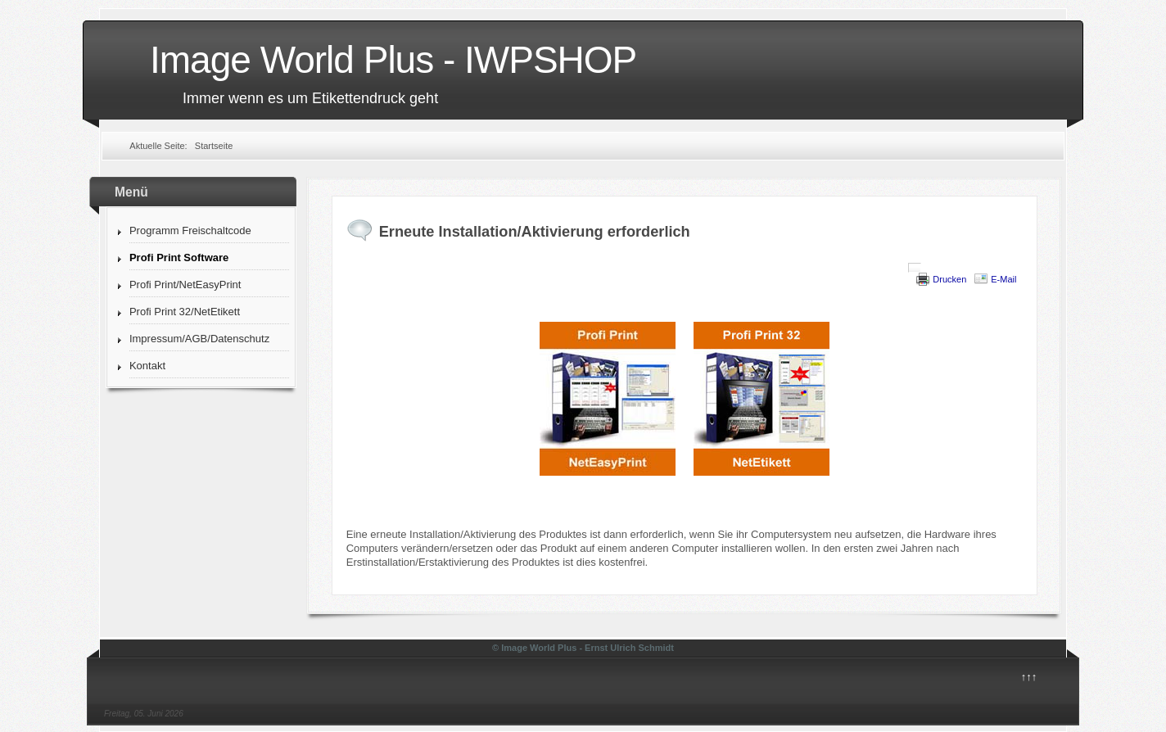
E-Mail (1003, 279)
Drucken (949, 279)
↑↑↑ (1029, 677)
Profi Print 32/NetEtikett (184, 311)
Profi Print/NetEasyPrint (185, 284)
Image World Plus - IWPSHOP (393, 59)
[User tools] (914, 268)
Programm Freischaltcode (190, 230)
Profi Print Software (178, 257)
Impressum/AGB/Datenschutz (199, 338)
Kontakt (147, 365)
